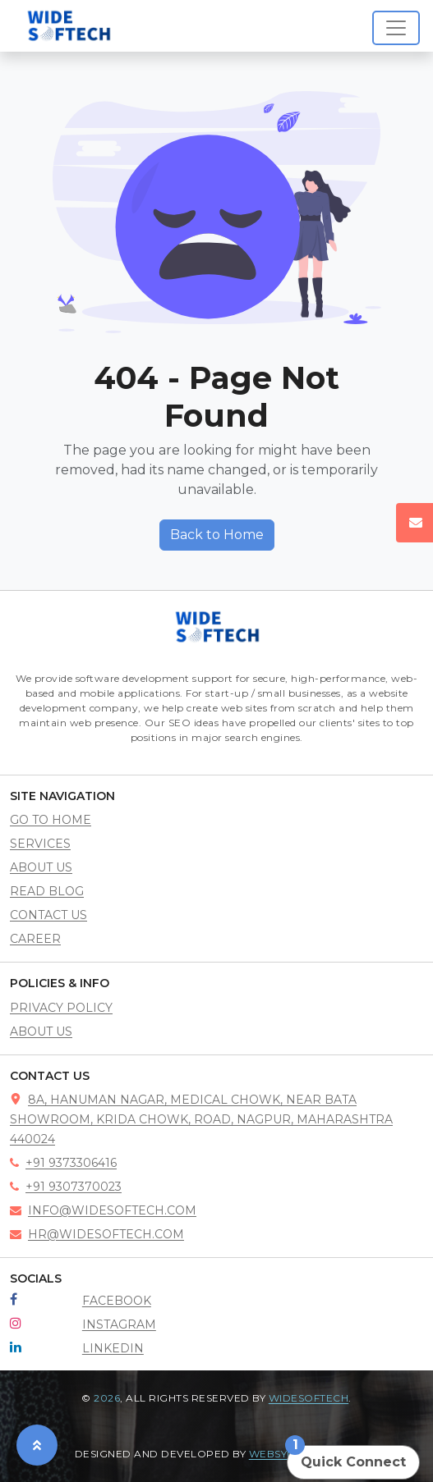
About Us (41, 1031)
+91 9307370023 (66, 1186)
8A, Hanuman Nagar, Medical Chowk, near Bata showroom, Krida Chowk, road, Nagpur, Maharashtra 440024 (201, 1119)
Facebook (116, 1300)
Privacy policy (61, 1007)
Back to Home (217, 534)
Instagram (119, 1324)
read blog (47, 891)
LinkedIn (113, 1348)
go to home (50, 819)
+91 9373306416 (63, 1162)
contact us (48, 915)
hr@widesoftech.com (97, 1234)
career (35, 938)
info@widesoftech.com (103, 1210)
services (40, 843)
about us (41, 867)
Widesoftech (309, 1398)
